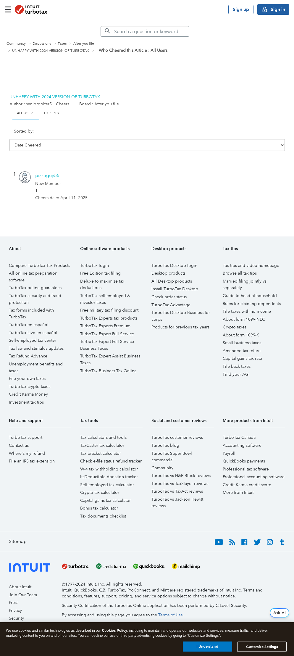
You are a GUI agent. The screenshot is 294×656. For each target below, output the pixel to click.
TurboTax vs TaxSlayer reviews (179, 470)
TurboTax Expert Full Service (107, 321)
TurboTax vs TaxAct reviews (177, 478)
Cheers (117, 134)
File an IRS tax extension (32, 448)
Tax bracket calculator (100, 440)
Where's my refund (27, 440)
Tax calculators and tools (103, 424)
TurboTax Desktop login (174, 252)
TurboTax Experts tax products (108, 305)
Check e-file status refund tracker (111, 448)
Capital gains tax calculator (105, 487)
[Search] (145, 31)
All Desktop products (171, 268)
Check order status (169, 284)
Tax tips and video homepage (251, 252)
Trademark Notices (26, 621)
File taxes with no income (247, 298)
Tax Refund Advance (28, 343)
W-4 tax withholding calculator (109, 456)
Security (16, 605)
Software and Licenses (30, 613)
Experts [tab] (51, 113)
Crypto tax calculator (99, 479)
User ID (93, 134)
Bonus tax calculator (99, 495)
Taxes (62, 43)
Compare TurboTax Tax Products (39, 252)
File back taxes (237, 353)
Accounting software (242, 432)
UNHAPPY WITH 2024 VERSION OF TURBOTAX (54, 96)
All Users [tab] (26, 113)
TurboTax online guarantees (35, 275)
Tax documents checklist (103, 503)
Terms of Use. (171, 602)
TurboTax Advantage (170, 292)
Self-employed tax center (32, 327)
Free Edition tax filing (100, 260)
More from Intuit (238, 479)
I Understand (207, 646)
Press (13, 589)
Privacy (15, 597)
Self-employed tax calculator (107, 472)
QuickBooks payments (244, 448)
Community (16, 43)
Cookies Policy (114, 630)
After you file (83, 43)
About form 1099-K (241, 322)
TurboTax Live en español (33, 320)
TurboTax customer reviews (177, 424)
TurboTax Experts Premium (105, 313)
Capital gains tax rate (242, 345)
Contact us (19, 432)
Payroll (229, 440)
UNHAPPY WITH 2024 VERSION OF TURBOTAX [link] (50, 51)
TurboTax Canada (239, 424)
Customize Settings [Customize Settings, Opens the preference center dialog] (262, 647)
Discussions (42, 43)
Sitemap (18, 528)
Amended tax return (242, 338)
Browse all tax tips (240, 260)
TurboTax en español (29, 312)
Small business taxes (242, 330)
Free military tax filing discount (109, 297)
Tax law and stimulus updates (36, 335)
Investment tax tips (26, 389)
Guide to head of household (250, 283)
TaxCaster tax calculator (102, 432)
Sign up (241, 9)
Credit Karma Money (28, 381)
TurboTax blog (165, 432)
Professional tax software (246, 456)
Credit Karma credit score (247, 472)
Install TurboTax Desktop (174, 276)
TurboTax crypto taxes (29, 373)
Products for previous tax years (180, 314)
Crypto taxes (234, 314)
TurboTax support (25, 424)
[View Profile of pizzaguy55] (47, 162)
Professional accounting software (254, 464)
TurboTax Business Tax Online (108, 358)
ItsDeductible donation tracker (109, 464)
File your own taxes (27, 365)
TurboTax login (94, 252)
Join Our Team (23, 582)
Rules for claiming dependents (252, 291)
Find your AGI (236, 361)
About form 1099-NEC (244, 306)
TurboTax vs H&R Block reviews (181, 462)
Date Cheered (62, 134)
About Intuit (20, 574)
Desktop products (168, 260)
